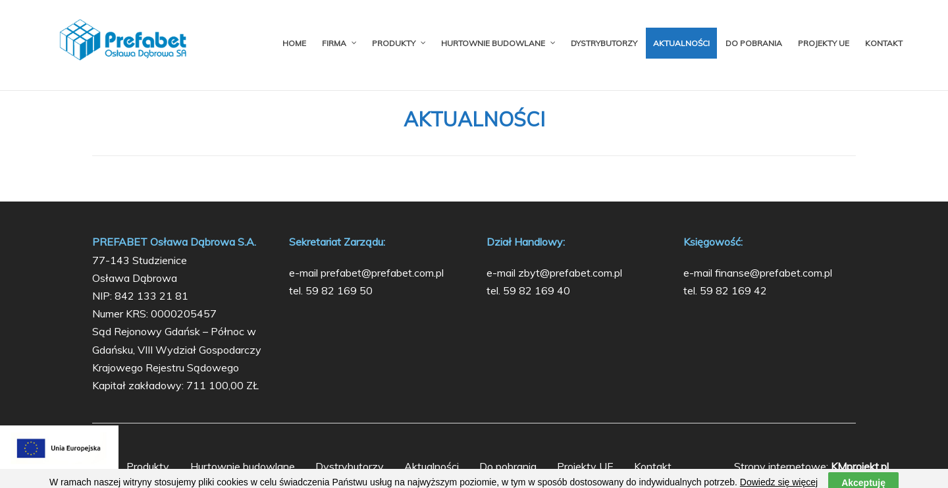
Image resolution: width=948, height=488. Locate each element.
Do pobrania (508, 466)
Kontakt (653, 466)
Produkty (147, 466)
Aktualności (431, 466)
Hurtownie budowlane (242, 466)
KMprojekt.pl (860, 466)
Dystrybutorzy (349, 466)
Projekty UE (585, 466)
